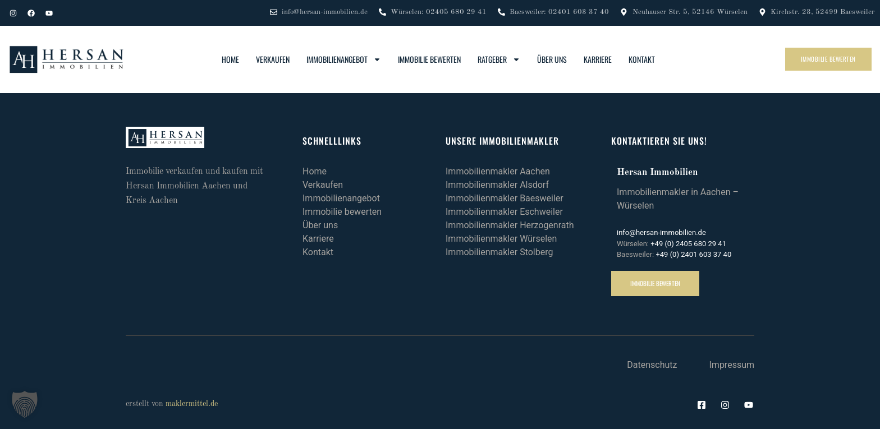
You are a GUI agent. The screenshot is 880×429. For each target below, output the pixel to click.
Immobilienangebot (343, 59)
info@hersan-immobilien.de (661, 232)
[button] (24, 404)
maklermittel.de (192, 404)
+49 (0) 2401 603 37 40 (693, 254)
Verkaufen (273, 59)
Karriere (598, 59)
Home (230, 59)
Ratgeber (499, 59)
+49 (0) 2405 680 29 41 (688, 243)
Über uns (552, 59)
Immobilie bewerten (429, 59)
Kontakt (642, 59)
